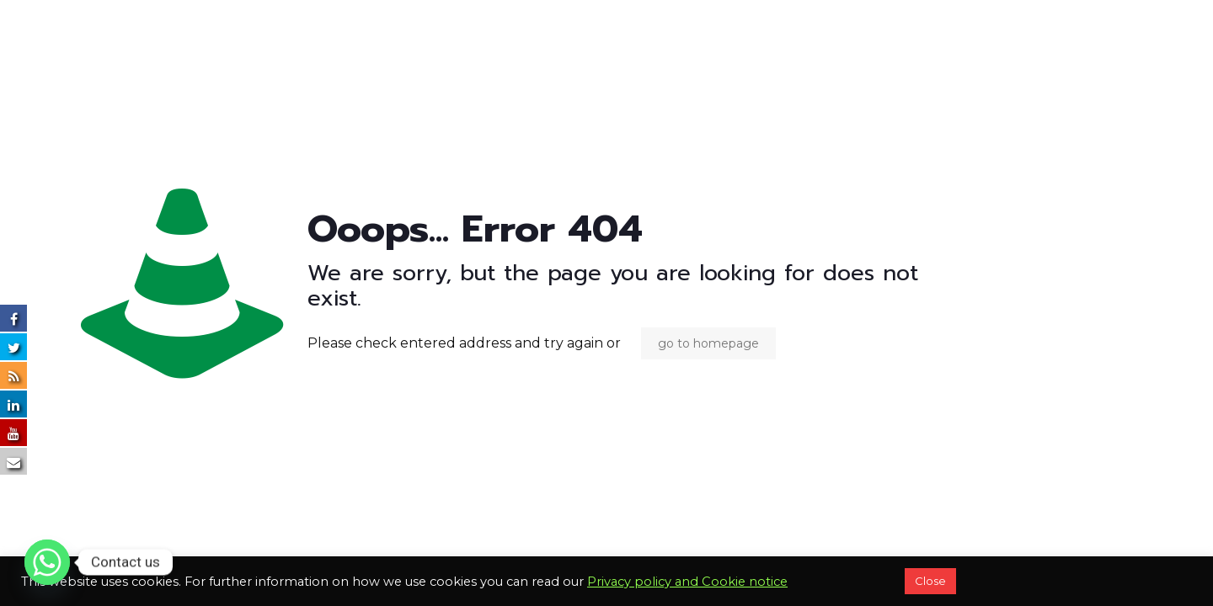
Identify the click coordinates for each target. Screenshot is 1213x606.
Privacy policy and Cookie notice (687, 581)
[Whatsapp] (47, 562)
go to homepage (708, 343)
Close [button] (930, 580)
